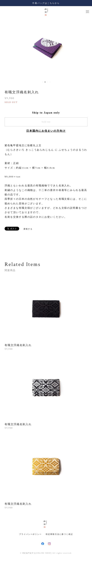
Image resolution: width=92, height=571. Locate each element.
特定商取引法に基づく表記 (59, 534)
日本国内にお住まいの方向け (46, 130)
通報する (28, 229)
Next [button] (86, 48)
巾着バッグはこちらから (45, 3)
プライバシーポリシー (30, 534)
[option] (46, 48)
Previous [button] (6, 48)
